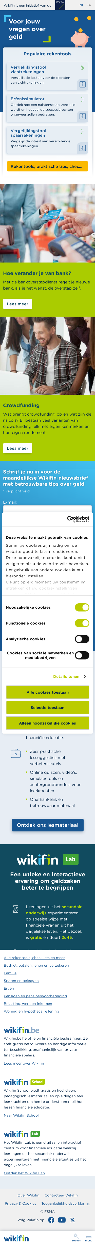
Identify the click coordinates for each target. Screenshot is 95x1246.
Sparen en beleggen (21, 980)
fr (89, 5)
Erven (9, 988)
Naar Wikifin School (21, 1115)
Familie (10, 973)
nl (82, 5)
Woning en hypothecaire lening (31, 1011)
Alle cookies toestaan (48, 692)
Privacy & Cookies (20, 1203)
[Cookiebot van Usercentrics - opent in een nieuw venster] (67, 519)
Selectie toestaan (47, 707)
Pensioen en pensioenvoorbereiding (35, 996)
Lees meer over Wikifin (24, 1063)
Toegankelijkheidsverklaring (65, 1203)
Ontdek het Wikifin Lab (24, 1173)
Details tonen (66, 676)
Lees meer (17, 303)
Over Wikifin (28, 1195)
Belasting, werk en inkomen (28, 1003)
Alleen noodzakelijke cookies (47, 722)
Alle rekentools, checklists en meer (34, 957)
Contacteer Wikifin (61, 1195)
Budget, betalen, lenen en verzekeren (36, 965)
